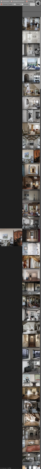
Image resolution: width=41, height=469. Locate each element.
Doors (18, 4)
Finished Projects (7, 4)
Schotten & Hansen (17, 1)
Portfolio (29, 1)
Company (4, 1)
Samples (26, 4)
